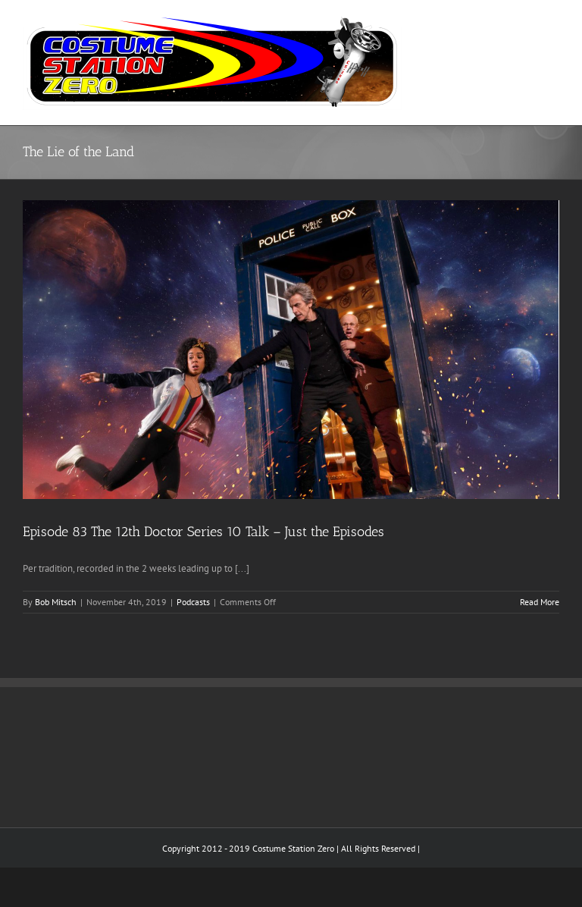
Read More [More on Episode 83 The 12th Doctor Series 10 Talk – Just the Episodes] (539, 601)
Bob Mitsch (56, 601)
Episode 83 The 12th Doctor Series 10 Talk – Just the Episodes (203, 531)
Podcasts (193, 601)
